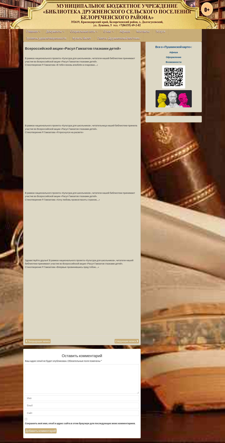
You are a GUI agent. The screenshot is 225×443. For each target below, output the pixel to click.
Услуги (160, 31)
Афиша (125, 31)
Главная (32, 31)
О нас (107, 31)
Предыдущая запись (39, 341)
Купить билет (82, 38)
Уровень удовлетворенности (46, 38)
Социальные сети (82, 31)
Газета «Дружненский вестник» (118, 38)
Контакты (142, 31)
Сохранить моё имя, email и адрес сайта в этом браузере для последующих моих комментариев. (80, 423)
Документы (54, 31)
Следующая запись (125, 341)
